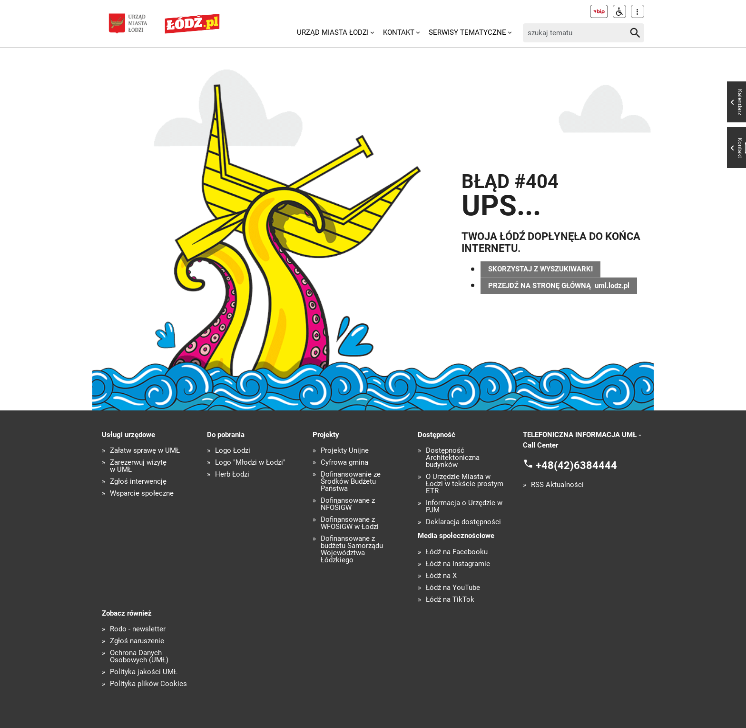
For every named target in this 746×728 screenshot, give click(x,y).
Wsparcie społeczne (142, 493)
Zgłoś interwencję (138, 481)
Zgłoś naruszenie (137, 641)
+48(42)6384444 (576, 465)
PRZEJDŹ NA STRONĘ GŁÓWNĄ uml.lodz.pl (558, 285)
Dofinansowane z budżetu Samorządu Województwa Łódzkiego (352, 549)
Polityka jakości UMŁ (143, 672)
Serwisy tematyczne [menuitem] (467, 32)
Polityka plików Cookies (148, 684)
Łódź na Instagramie (458, 564)
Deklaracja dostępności (463, 522)
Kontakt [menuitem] (398, 32)
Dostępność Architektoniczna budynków (453, 458)
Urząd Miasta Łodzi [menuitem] (333, 32)
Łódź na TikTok (450, 599)
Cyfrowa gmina (344, 462)
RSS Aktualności (557, 485)
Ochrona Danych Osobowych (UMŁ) (139, 656)
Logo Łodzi (232, 450)
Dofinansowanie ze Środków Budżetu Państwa (351, 481)
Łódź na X (441, 575)
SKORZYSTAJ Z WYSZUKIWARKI (540, 269)
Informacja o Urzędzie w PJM (464, 506)
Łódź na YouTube (453, 587)
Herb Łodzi (232, 474)
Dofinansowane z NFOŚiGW (348, 504)
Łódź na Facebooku (457, 552)
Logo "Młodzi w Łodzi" (250, 462)
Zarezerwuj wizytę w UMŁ (138, 466)
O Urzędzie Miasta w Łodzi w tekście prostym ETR (464, 484)
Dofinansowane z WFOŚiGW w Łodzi (350, 523)
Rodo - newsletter (138, 629)
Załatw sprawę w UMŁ (145, 450)
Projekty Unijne (345, 450)
